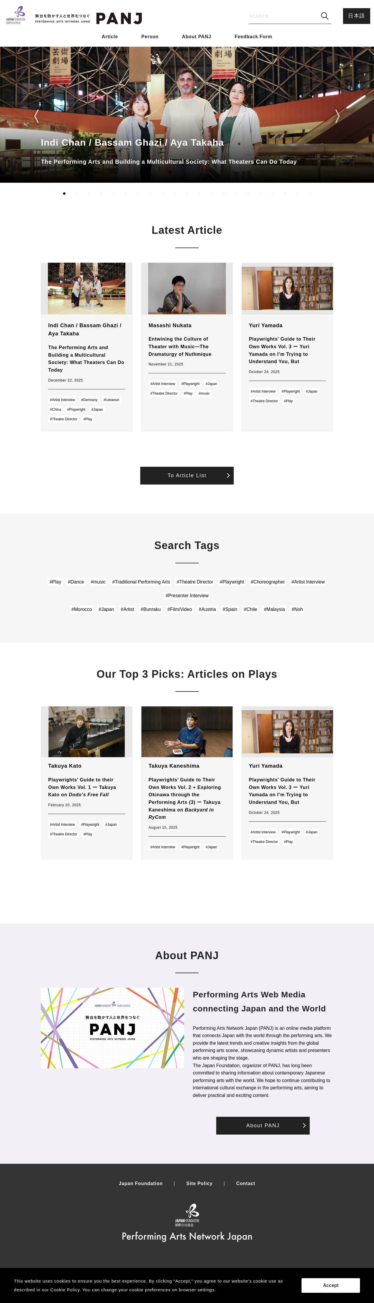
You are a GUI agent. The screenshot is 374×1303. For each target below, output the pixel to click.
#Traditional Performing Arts (141, 581)
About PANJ (196, 36)
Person (150, 36)
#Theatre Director (63, 419)
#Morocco (82, 609)
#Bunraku (151, 609)
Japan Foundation (141, 1183)
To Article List (186, 475)
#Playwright (76, 409)
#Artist (127, 609)
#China (55, 409)
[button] (36, 116)
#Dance (76, 581)
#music (204, 393)
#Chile (250, 609)
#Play (87, 419)
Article (110, 36)
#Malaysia (274, 609)
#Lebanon (111, 400)
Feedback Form (253, 36)
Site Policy (199, 1183)
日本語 (356, 16)
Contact (245, 1183)
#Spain (230, 609)
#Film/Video (179, 609)
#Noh (297, 609)
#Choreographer (268, 581)
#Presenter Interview (187, 595)
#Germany (89, 400)
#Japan (97, 409)
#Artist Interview (62, 400)
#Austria (207, 609)
